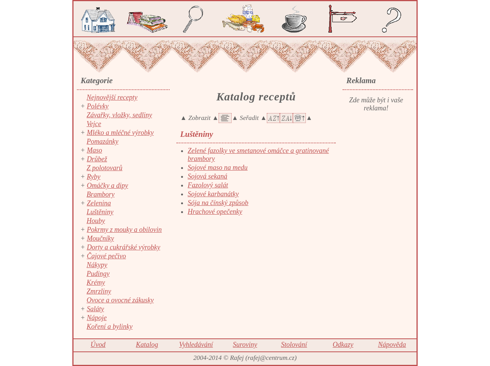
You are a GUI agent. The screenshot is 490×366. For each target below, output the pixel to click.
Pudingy (98, 273)
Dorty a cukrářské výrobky (123, 247)
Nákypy (97, 265)
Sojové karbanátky (213, 194)
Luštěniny (100, 212)
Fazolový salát (208, 185)
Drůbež (97, 159)
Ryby (94, 177)
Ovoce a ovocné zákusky (120, 300)
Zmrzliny (99, 291)
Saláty (95, 309)
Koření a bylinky (109, 326)
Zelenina (99, 203)
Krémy (96, 282)
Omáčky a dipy (107, 185)
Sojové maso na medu (217, 167)
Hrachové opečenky (215, 211)
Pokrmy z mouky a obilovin (124, 229)
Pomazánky (102, 141)
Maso (94, 150)
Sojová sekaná (207, 176)
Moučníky (100, 238)
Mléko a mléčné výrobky (120, 132)
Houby (96, 221)
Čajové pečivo (106, 256)
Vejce (94, 124)
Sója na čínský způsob (218, 203)
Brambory (100, 194)
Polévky (98, 106)
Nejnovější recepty (112, 97)
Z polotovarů (104, 168)
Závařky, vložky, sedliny (119, 115)
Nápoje (97, 318)
